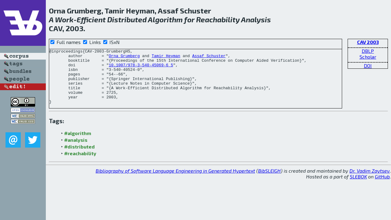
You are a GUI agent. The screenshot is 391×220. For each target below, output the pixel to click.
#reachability (80, 164)
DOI (368, 65)
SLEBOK (358, 187)
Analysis (256, 19)
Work (64, 19)
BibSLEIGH (269, 182)
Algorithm (165, 19)
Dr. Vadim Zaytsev (369, 182)
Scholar (368, 57)
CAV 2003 (368, 42)
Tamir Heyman (166, 57)
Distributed (127, 19)
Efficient (91, 19)
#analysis (75, 151)
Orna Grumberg (124, 57)
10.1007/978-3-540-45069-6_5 (141, 68)
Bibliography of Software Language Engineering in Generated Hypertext (175, 182)
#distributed (79, 157)
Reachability (218, 19)
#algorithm (77, 144)
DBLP (368, 51)
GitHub (382, 187)
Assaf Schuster (208, 57)
